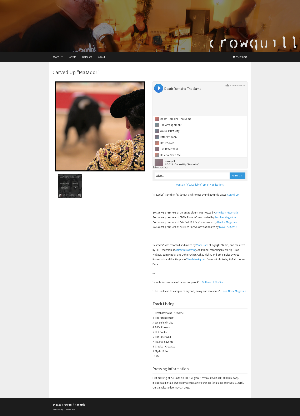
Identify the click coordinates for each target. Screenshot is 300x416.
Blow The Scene (228, 227)
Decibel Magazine (227, 222)
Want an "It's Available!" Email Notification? (200, 184)
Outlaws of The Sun (213, 282)
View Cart (239, 57)
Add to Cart (237, 175)
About (101, 57)
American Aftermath (226, 212)
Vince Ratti (202, 245)
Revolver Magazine (225, 217)
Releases (87, 57)
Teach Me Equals (196, 259)
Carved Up (233, 194)
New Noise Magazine (234, 291)
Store (56, 57)
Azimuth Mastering (185, 249)
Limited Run (69, 409)
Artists (72, 57)
